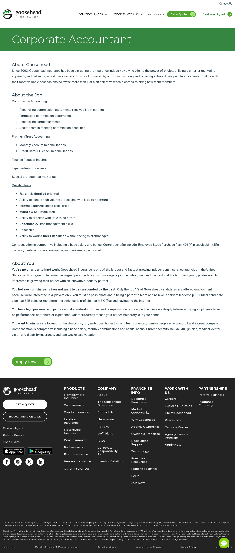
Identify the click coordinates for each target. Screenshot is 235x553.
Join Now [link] (138, 483)
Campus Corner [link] (176, 427)
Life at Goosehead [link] (178, 413)
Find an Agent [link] (13, 428)
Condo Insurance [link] (76, 412)
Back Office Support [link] (139, 442)
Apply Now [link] (33, 361)
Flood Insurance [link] (76, 454)
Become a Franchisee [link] (139, 400)
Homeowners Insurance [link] (74, 396)
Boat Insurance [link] (75, 440)
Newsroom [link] (106, 419)
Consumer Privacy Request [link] (148, 547)
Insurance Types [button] (93, 14)
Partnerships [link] (155, 14)
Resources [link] (173, 420)
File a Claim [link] (11, 442)
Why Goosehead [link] (143, 419)
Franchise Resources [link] (139, 460)
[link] (22, 14)
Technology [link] (140, 451)
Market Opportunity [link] (140, 410)
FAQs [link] (101, 440)
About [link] (102, 395)
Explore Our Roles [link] (178, 406)
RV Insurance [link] (74, 447)
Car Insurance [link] (74, 405)
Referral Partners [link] (211, 395)
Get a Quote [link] (183, 14)
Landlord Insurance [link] (71, 420)
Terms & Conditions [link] (107, 547)
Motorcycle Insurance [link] (72, 431)
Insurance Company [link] (206, 403)
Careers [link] (171, 399)
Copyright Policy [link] (188, 547)
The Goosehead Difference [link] (109, 403)
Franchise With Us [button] (127, 14)
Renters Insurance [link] (77, 461)
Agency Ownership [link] (145, 426)
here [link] (128, 525)
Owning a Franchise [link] (145, 434)
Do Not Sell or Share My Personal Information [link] (56, 547)
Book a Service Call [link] (25, 416)
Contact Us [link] (225, 4)
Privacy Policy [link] (9, 547)
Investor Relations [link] (111, 461)
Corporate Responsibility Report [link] (108, 451)
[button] (224, 543)
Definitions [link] (105, 433)
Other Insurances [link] (77, 468)
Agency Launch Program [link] (176, 435)
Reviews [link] (103, 426)
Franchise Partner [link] (144, 469)
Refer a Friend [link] (13, 435)
